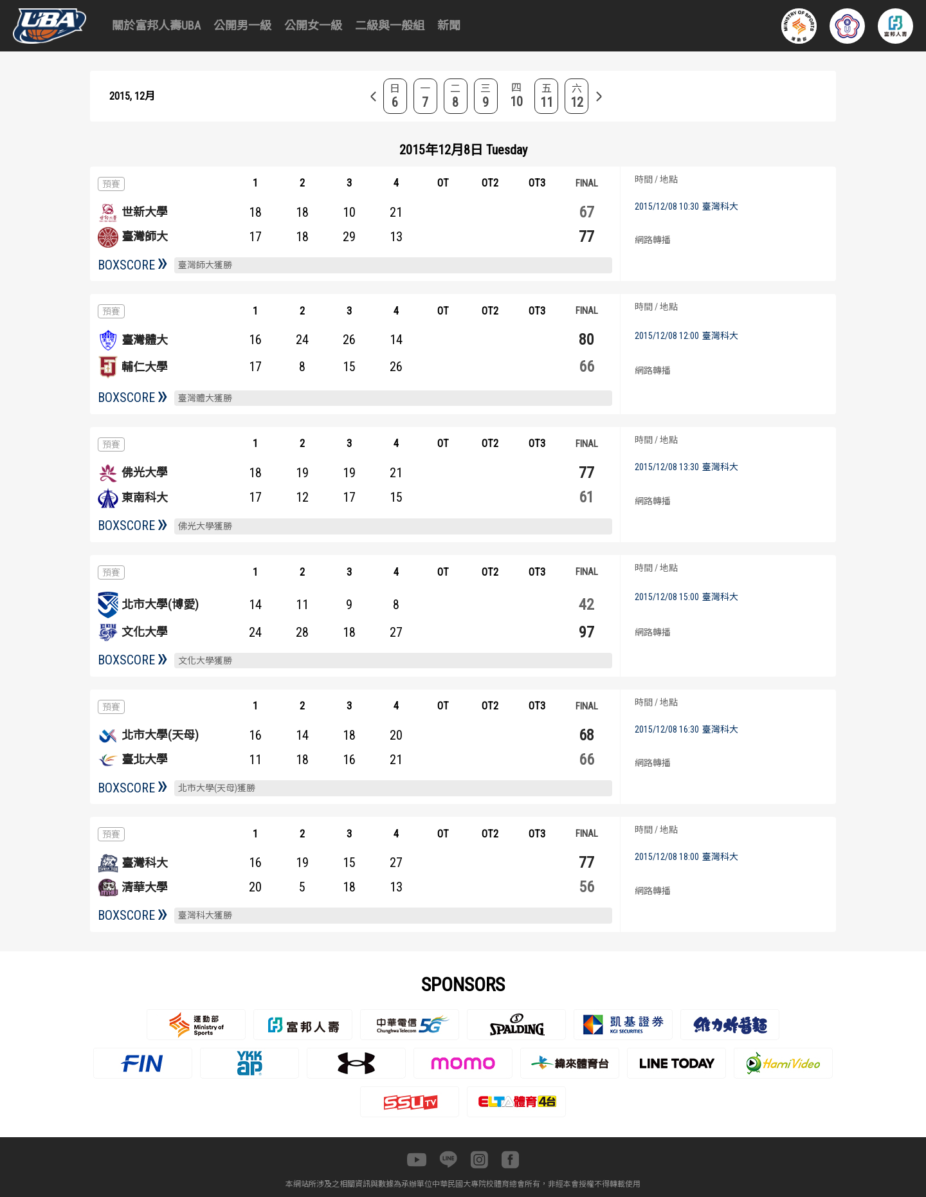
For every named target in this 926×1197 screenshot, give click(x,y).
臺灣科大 (145, 863)
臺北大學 (145, 759)
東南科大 (145, 497)
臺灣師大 (145, 236)
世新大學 (145, 212)
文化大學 (145, 632)
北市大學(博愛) (160, 604)
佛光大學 (145, 472)
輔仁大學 (145, 367)
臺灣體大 (145, 340)
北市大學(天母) (160, 735)
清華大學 (145, 887)
